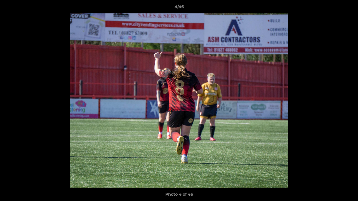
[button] (348, 8)
